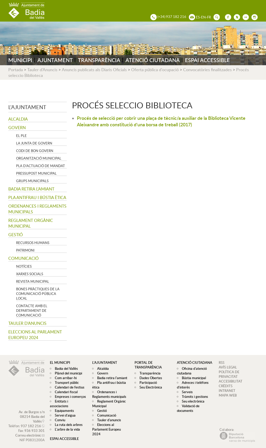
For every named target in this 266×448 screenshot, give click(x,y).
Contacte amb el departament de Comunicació (31, 311)
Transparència (148, 373)
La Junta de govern (34, 143)
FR (209, 17)
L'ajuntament (27, 107)
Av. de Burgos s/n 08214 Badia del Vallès (32, 412)
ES (198, 17)
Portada (15, 70)
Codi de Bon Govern (34, 150)
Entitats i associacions (70, 401)
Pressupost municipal (36, 173)
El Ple (21, 135)
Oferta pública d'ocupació (155, 70)
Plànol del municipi (67, 373)
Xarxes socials (29, 274)
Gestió (15, 235)
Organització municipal (38, 158)
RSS (221, 362)
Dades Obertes (149, 377)
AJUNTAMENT (55, 60)
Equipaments (63, 406)
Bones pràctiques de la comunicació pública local (37, 294)
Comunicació (23, 258)
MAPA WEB (228, 395)
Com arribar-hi (64, 377)
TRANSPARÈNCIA (99, 60)
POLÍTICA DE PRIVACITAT (229, 374)
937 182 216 (31, 421)
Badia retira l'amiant (31, 189)
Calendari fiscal (65, 392)
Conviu (59, 415)
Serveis (186, 392)
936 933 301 (34, 426)
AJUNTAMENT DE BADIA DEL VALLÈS (26, 11)
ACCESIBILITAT (230, 381)
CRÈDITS (225, 386)
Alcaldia (18, 119)
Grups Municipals (32, 181)
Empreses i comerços (69, 396)
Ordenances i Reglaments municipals (37, 209)
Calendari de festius (68, 387)
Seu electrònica (192, 401)
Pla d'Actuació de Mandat (40, 165)
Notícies (24, 266)
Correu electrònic (28, 430)
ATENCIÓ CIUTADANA (152, 60)
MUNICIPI (20, 60)
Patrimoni (25, 250)
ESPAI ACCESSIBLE (207, 60)
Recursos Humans (32, 242)
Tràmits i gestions (194, 396)
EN (203, 17)
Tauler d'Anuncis (42, 70)
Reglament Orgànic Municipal (30, 223)
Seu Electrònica (149, 387)
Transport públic (65, 382)
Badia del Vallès (65, 368)
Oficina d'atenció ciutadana (191, 370)
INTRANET (227, 390)
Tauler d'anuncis (27, 323)
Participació (147, 382)
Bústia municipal (193, 377)
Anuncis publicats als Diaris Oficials (94, 70)
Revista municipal (32, 281)
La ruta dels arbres (67, 420)
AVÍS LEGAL (228, 367)
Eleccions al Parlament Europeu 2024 (35, 334)
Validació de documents (187, 408)
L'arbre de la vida (66, 424)
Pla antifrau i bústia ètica (37, 197)
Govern (17, 127)
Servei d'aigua (64, 410)
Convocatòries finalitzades (207, 70)
